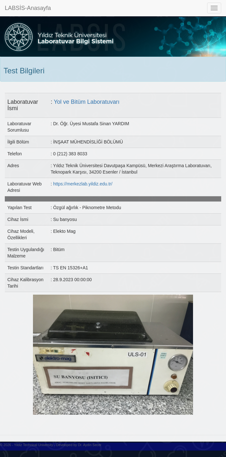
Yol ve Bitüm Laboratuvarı (86, 102)
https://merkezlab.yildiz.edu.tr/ (82, 183)
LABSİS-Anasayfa (28, 8)
